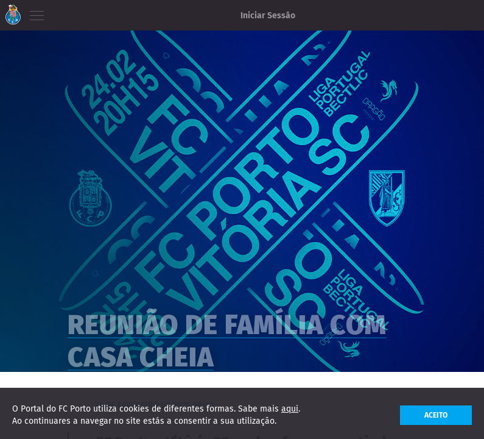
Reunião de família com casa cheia (227, 351)
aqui (289, 412)
